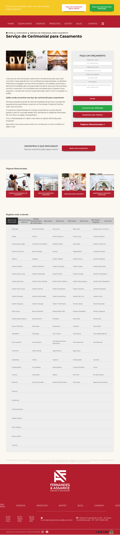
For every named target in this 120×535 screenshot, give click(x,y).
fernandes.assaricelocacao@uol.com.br (57, 519)
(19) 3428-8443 (8, 519)
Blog (79, 24)
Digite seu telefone (92, 75)
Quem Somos (25, 24)
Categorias (21, 33)
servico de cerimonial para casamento (49, 33)
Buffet (68, 24)
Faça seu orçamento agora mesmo (74, 8)
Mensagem (93, 82)
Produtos (54, 24)
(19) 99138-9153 (32, 519)
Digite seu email (92, 67)
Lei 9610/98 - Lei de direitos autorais (79, 462)
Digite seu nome (92, 60)
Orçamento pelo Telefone (92, 115)
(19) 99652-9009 (20, 519)
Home (11, 24)
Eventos (40, 24)
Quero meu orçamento (78, 149)
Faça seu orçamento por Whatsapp (102, 8)
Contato (92, 24)
